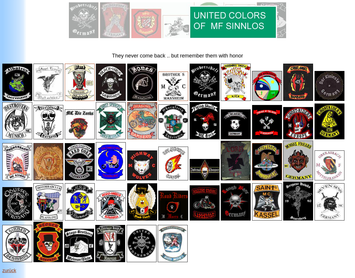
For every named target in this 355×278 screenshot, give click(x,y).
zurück (9, 270)
